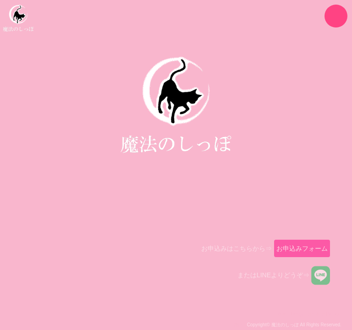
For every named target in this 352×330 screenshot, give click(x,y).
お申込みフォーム (302, 252)
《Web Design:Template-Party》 (308, 317)
